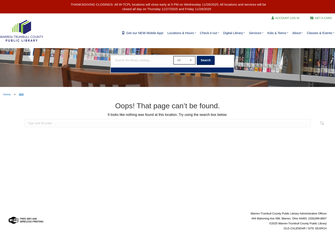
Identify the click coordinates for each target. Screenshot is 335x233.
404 (21, 94)
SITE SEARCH (317, 228)
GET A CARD (323, 18)
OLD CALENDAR (295, 228)
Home (7, 94)
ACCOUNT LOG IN (287, 18)
